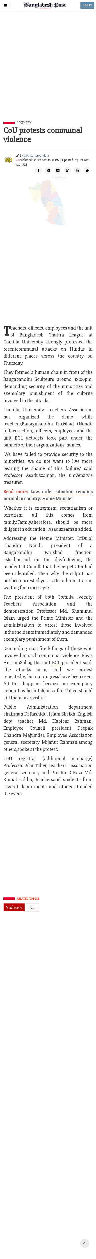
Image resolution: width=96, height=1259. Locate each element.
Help (72, 1239)
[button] (5, 5)
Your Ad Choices (64, 1234)
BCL (57, 663)
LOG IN (87, 5)
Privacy (82, 1234)
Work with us (43, 1234)
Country (23, 123)
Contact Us (25, 1234)
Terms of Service (41, 1239)
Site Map (60, 1239)
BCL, (32, 907)
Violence (14, 907)
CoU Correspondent (36, 155)
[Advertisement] (48, 71)
